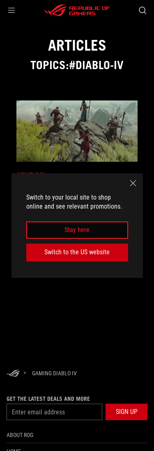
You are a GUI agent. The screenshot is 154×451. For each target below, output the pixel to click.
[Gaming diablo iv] (54, 373)
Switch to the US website (77, 252)
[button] (11, 10)
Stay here (77, 230)
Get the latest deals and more (48, 398)
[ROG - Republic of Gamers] (77, 10)
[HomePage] (13, 374)
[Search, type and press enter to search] (142, 10)
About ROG (20, 435)
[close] (133, 183)
